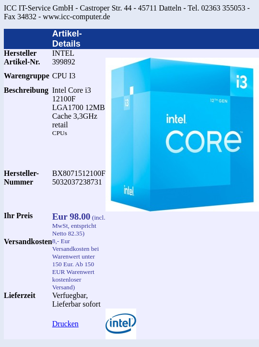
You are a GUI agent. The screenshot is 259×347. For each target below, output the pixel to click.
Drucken (65, 324)
